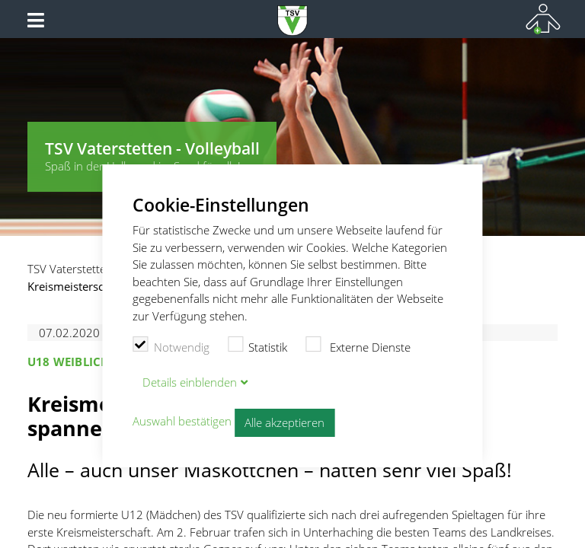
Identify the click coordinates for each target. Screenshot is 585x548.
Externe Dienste (358, 345)
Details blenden (189, 382)
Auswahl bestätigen (182, 421)
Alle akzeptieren (284, 422)
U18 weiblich (68, 361)
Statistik (258, 345)
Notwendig (171, 345)
